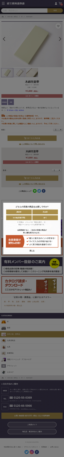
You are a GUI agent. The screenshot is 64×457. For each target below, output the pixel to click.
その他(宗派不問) (19, 218)
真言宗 (18, 212)
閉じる (32, 251)
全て (45, 218)
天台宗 (45, 212)
